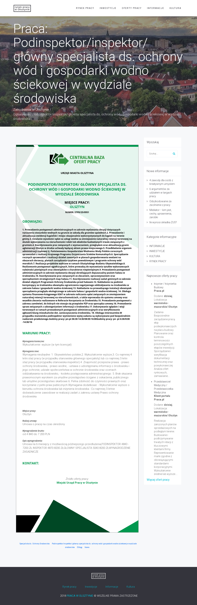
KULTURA (175, 8)
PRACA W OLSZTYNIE (80, 595)
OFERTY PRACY (132, 8)
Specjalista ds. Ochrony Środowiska (35, 544)
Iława (87, 547)
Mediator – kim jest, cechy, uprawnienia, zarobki (160, 214)
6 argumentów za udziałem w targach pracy (160, 193)
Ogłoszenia (21, 114)
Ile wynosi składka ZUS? (163, 222)
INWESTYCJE (108, 8)
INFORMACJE (155, 8)
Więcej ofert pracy (158, 479)
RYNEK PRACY (85, 8)
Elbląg (79, 547)
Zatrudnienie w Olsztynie (31, 109)
